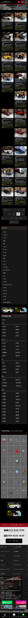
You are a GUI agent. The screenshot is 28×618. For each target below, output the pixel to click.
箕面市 (3, 333)
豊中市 (3, 336)
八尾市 (16, 346)
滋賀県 (3, 396)
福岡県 (3, 421)
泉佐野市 (17, 366)
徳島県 (3, 412)
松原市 (3, 380)
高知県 (16, 418)
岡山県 (16, 412)
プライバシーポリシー (21, 569)
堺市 (3, 363)
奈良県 (16, 396)
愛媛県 (16, 415)
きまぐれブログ (21, 565)
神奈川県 (17, 406)
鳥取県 (3, 415)
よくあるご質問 (21, 547)
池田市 (3, 327)
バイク (11, 458)
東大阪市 (17, 353)
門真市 (16, 343)
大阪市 (3, 320)
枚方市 (3, 343)
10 (18, 210)
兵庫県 (16, 393)
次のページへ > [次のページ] (14, 222)
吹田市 (3, 330)
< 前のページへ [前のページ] (7, 210)
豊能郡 (16, 330)
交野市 (3, 349)
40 (11, 218)
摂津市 (16, 336)
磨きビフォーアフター (7, 569)
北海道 (16, 421)
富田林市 (4, 383)
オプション (7, 556)
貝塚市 (3, 366)
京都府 (3, 393)
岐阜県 (16, 403)
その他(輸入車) (24, 490)
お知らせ (21, 560)
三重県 (3, 400)
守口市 (16, 349)
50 (16, 218)
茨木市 (16, 327)
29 (13, 214)
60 (20, 218)
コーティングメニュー (7, 551)
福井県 (3, 403)
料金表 (7, 560)
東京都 (16, 409)
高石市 (16, 363)
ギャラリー (7, 565)
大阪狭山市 (17, 386)
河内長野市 (17, 383)
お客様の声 (7, 573)
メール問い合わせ (14, 540)
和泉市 (16, 369)
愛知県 (3, 406)
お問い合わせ (21, 556)
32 (3, 218)
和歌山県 (17, 400)
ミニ (24, 458)
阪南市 (16, 372)
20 (23, 210)
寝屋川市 (17, 356)
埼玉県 (3, 409)
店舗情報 (21, 551)
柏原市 (3, 356)
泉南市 (3, 369)
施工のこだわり (7, 547)
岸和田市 (4, 372)
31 (22, 214)
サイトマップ (21, 573)
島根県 (3, 418)
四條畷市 (4, 353)
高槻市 (16, 333)
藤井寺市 (17, 380)
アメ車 (17, 490)
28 (9, 214)
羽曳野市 (4, 386)
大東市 (3, 346)
